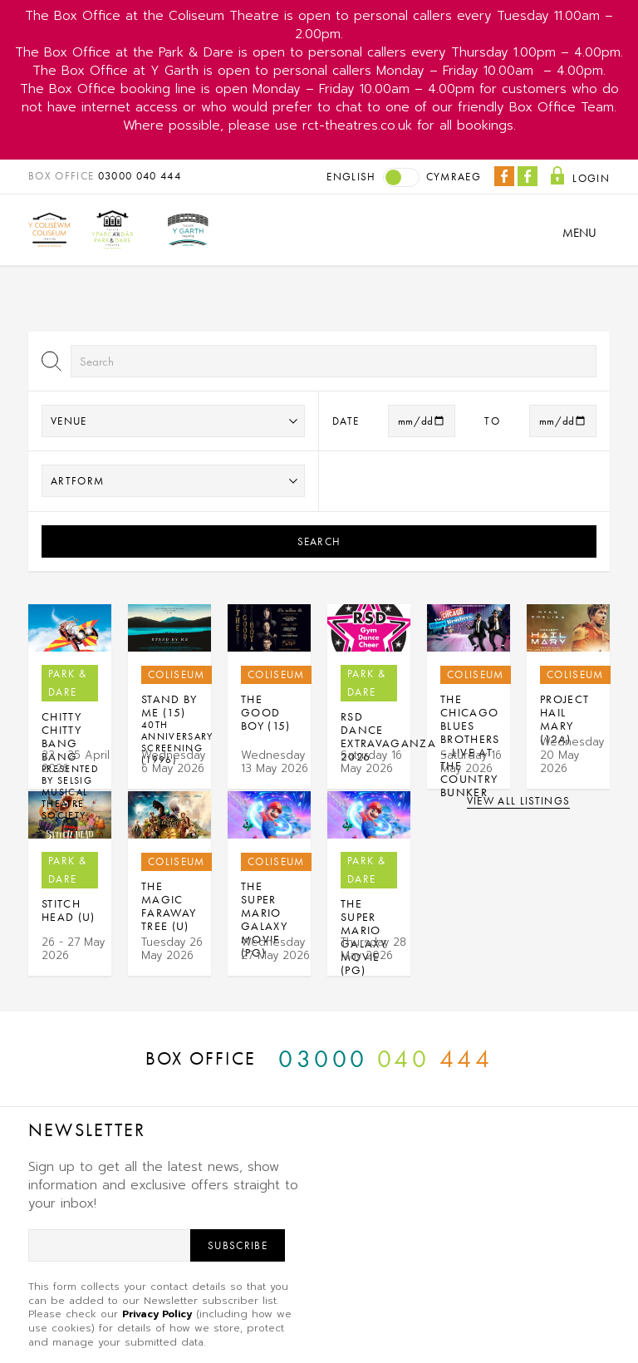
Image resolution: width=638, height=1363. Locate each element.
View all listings (519, 801)
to (492, 421)
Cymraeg (453, 177)
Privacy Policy (157, 1313)
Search (319, 541)
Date (345, 421)
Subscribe (237, 1245)
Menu (579, 232)
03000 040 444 (139, 176)
